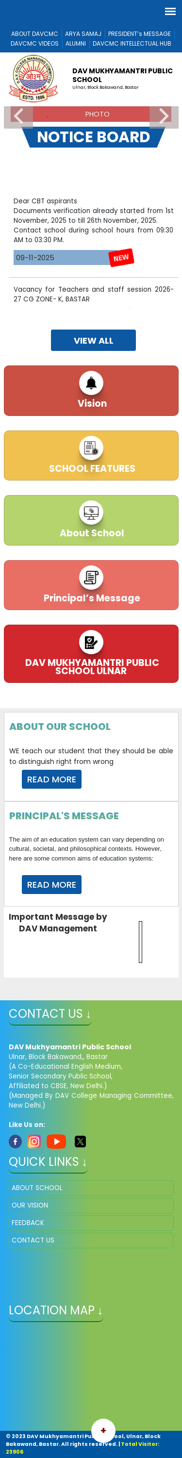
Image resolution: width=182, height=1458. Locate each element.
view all (94, 340)
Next (164, 116)
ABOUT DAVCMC (34, 34)
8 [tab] (135, 117)
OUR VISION (30, 1205)
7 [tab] (120, 117)
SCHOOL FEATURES (91, 468)
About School (91, 533)
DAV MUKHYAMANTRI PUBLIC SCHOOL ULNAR (91, 667)
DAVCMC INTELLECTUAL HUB (132, 43)
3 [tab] (62, 117)
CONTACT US (33, 1240)
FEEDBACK (28, 1222)
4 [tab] (77, 117)
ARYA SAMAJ (83, 34)
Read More (51, 779)
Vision (91, 403)
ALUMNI (76, 43)
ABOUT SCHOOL (37, 1188)
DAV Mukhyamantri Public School (122, 75)
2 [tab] (47, 117)
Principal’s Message (91, 598)
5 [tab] (91, 117)
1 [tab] (33, 117)
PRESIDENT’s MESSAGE (139, 34)
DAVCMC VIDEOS (35, 43)
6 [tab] (106, 117)
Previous (18, 116)
